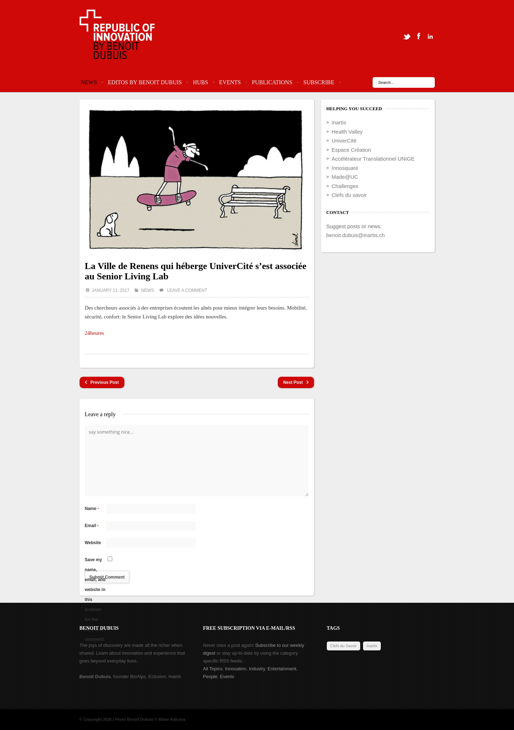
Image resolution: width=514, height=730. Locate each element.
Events (230, 82)
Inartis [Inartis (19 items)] (372, 646)
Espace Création (351, 150)
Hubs (200, 82)
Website (93, 542)
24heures (94, 333)
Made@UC (345, 177)
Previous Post (102, 382)
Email (92, 525)
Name (92, 508)
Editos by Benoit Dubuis (145, 82)
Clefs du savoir (349, 195)
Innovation (235, 668)
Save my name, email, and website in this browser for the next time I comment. (95, 561)
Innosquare (345, 168)
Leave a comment (187, 290)
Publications (272, 82)
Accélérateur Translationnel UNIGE (373, 159)
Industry (257, 668)
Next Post (295, 382)
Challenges (345, 186)
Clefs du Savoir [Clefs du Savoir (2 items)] (343, 646)
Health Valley (347, 132)
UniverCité (344, 141)
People (210, 676)
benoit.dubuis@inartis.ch (355, 235)
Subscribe (318, 82)
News (89, 82)
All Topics (213, 668)
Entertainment (281, 668)
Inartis (339, 122)
